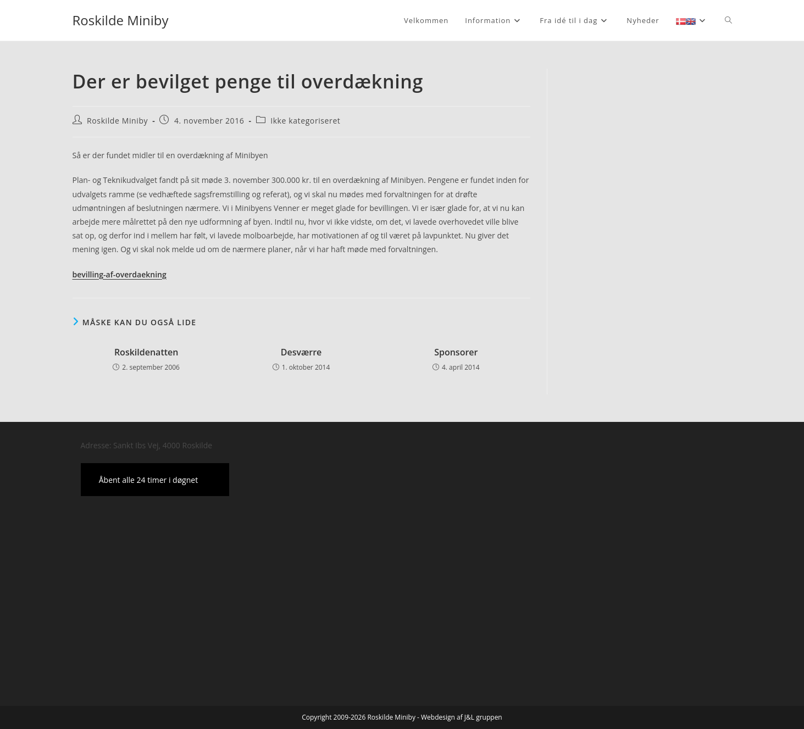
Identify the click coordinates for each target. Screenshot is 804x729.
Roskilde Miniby (121, 20)
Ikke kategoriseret (305, 120)
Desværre (301, 352)
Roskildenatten (146, 352)
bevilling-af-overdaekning (120, 274)
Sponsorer (456, 352)
